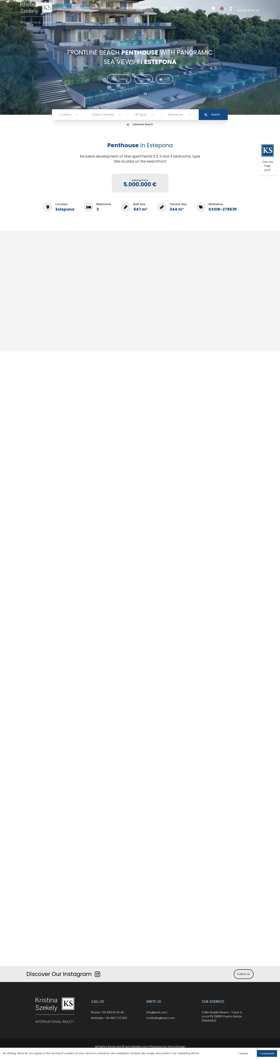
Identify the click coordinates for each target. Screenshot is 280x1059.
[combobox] (59, 115)
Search (212, 114)
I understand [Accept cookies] (267, 1053)
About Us (127, 8)
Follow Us (243, 974)
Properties (85, 8)
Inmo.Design (176, 1046)
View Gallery (119, 79)
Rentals (108, 8)
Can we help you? (267, 158)
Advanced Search (140, 124)
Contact (180, 8)
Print (164, 79)
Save (143, 79)
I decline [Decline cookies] (243, 1053)
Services (148, 8)
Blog (165, 8)
